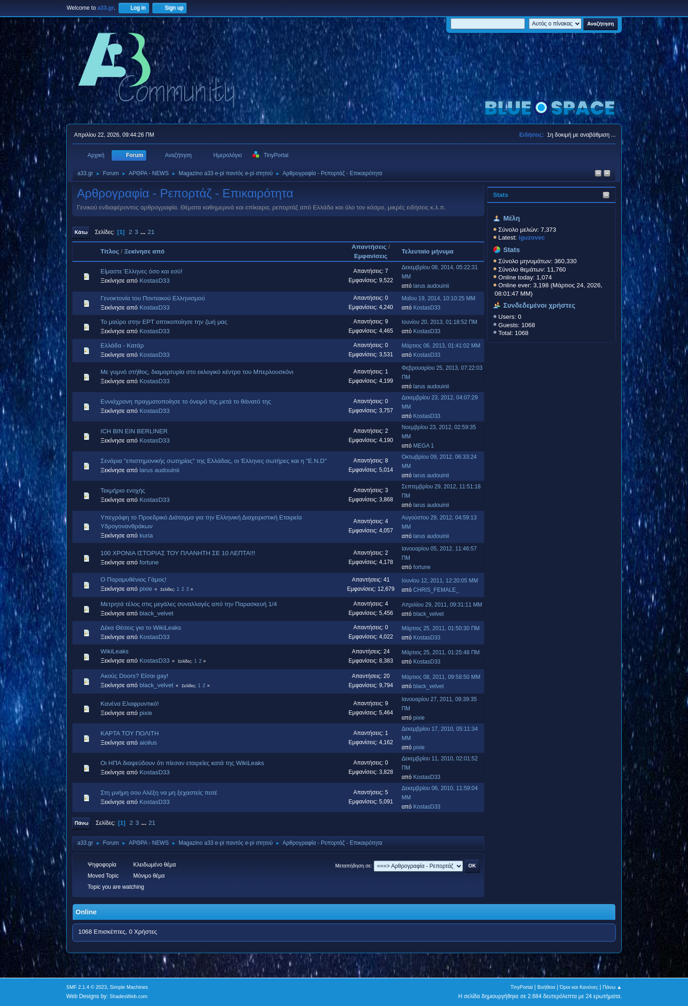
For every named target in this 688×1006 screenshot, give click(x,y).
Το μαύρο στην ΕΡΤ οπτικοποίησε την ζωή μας (163, 321)
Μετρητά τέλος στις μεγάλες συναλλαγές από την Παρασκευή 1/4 (188, 604)
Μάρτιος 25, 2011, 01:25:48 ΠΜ (440, 652)
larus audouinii (431, 286)
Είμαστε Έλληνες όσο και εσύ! (141, 271)
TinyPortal (522, 987)
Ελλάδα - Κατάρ (122, 345)
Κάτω (81, 232)
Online (86, 912)
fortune (149, 562)
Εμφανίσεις (371, 256)
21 (151, 231)
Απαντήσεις (368, 246)
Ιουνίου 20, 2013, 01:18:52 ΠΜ (439, 322)
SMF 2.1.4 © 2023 (86, 987)
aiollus (148, 742)
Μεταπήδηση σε (353, 865)
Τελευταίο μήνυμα (431, 251)
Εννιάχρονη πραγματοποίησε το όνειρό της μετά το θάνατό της (185, 401)
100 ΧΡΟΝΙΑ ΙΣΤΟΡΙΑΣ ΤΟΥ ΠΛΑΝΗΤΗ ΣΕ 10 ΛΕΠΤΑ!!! (177, 553)
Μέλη (511, 218)
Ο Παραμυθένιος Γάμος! (133, 579)
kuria (146, 535)
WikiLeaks (114, 651)
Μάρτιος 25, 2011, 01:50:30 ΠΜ (440, 628)
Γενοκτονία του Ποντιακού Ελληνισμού (152, 298)
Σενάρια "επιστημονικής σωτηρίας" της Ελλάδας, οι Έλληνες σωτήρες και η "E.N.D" (213, 460)
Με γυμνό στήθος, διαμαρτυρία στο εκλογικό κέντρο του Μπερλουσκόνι (196, 371)
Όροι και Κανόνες (579, 987)
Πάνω (81, 823)
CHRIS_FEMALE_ (436, 590)
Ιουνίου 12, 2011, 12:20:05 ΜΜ (439, 580)
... (143, 231)
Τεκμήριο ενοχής (122, 490)
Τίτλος (109, 251)
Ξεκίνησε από (144, 251)
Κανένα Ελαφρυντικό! (129, 703)
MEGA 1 (423, 446)
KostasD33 (154, 280)
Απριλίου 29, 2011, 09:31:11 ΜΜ (441, 604)
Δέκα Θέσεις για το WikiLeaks (140, 627)
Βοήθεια (546, 987)
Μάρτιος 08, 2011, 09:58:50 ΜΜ (440, 677)
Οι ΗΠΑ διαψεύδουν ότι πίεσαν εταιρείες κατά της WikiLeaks (182, 762)
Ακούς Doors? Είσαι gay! (134, 675)
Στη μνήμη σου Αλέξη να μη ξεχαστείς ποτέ (158, 792)
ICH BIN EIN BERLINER (134, 431)
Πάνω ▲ (612, 987)
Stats (500, 194)
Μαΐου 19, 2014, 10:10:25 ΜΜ (438, 298)
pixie (145, 588)
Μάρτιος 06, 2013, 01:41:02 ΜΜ (440, 345)
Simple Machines (129, 987)
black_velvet (156, 613)
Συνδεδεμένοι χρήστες (539, 305)
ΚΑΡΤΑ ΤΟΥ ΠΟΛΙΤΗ (129, 733)
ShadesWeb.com (129, 996)
